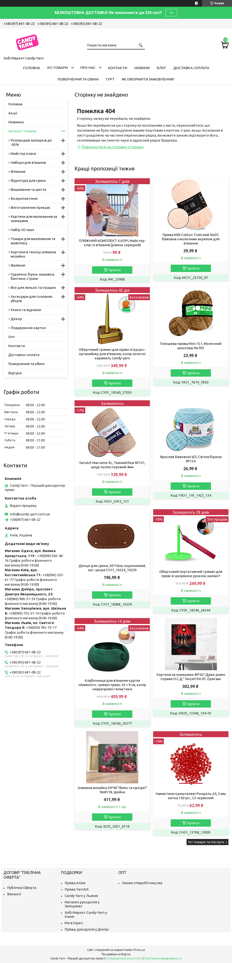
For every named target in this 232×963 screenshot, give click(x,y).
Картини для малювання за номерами (34, 218)
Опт (11, 337)
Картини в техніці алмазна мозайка (33, 254)
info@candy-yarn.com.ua (30, 514)
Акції (12, 113)
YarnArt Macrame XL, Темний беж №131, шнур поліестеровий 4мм (112, 465)
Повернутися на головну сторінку (112, 147)
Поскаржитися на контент (124, 958)
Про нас (87, 68)
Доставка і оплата (191, 68)
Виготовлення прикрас (30, 207)
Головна (31, 68)
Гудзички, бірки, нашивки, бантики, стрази (33, 276)
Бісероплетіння (24, 198)
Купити (115, 270)
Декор (16, 319)
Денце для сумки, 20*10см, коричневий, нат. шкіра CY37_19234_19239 (112, 568)
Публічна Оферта (21, 888)
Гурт (110, 79)
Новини (142, 68)
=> (171, 12)
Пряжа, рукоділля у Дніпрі (87, 929)
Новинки (16, 122)
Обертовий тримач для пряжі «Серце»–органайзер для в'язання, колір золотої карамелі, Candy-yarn (112, 354)
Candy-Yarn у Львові (81, 896)
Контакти (117, 68)
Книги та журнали (26, 310)
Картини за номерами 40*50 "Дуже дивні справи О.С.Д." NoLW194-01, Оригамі (190, 677)
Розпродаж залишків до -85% (31, 142)
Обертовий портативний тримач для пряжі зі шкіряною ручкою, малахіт (190, 574)
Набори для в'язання (28, 162)
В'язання (18, 171)
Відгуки (15, 373)
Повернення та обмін (78, 79)
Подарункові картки (28, 328)
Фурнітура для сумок (28, 180)
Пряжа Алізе (75, 883)
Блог (161, 68)
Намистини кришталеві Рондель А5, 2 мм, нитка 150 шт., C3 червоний (191, 796)
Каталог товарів (22, 131)
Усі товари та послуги (206, 842)
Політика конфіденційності (163, 958)
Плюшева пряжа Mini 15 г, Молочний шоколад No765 (190, 346)
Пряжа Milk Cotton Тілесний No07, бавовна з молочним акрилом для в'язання (190, 239)
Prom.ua (139, 949)
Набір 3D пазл (22, 230)
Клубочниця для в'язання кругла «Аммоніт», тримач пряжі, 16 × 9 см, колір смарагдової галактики (112, 684)
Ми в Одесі (74, 923)
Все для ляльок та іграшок (33, 287)
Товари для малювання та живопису (33, 241)
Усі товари (57, 68)
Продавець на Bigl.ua (116, 954)
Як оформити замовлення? (148, 79)
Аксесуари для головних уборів (32, 298)
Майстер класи (23, 154)
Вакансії (14, 894)
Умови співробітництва (142, 883)
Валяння (18, 265)
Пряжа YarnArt (77, 889)
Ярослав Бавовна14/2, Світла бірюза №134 (191, 459)
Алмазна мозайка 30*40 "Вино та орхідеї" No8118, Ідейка (112, 790)
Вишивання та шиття (28, 189)
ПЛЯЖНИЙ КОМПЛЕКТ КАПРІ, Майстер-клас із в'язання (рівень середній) (112, 243)
